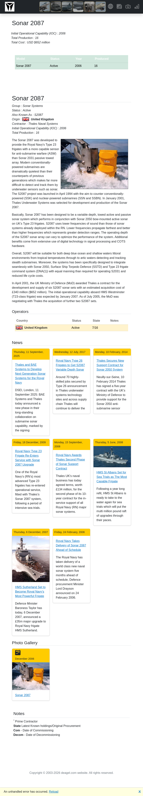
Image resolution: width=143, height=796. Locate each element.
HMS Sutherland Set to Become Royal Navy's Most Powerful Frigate (30, 592)
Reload (53, 791)
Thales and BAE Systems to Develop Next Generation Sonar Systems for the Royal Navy (30, 373)
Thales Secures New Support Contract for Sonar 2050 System (110, 365)
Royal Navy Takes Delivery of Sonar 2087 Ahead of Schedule (71, 545)
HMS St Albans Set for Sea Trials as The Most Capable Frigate (111, 477)
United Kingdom (31, 327)
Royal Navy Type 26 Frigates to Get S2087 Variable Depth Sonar (70, 365)
